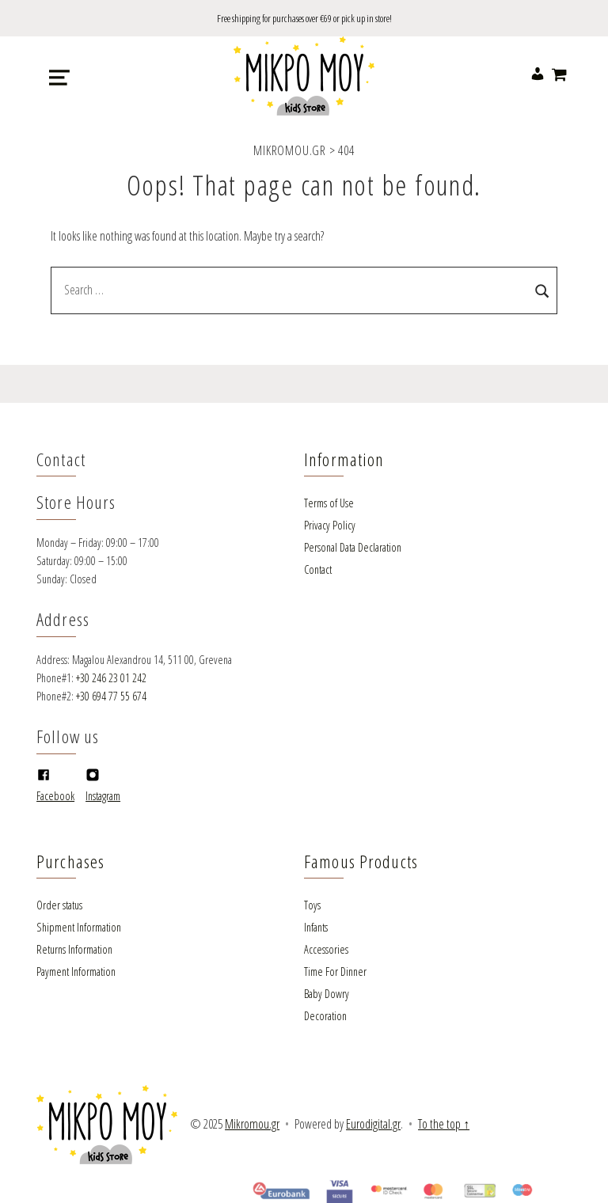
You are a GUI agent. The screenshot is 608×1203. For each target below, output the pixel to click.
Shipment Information (78, 927)
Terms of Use (329, 502)
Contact (318, 569)
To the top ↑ (443, 1124)
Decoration (325, 1015)
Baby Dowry (326, 993)
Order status (59, 905)
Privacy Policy (329, 525)
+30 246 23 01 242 (111, 677)
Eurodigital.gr (373, 1124)
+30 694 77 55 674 (111, 696)
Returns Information (74, 949)
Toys (312, 905)
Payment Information (76, 971)
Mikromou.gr (252, 1124)
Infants (316, 927)
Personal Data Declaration (352, 547)
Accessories (326, 949)
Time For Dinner (335, 971)
